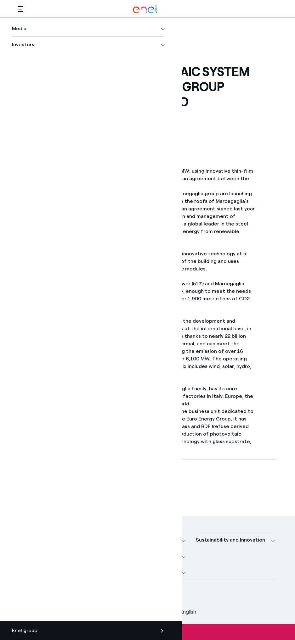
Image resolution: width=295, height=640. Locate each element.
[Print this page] (41, 126)
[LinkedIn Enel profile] (53, 595)
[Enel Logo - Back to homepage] (145, 9)
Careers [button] (116, 572)
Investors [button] (29, 572)
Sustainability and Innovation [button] (230, 540)
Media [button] (114, 540)
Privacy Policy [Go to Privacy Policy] (76, 612)
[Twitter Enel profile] (39, 595)
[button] (20, 9)
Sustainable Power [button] (129, 556)
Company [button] (29, 540)
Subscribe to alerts (148, 632)
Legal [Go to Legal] (48, 612)
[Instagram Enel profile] (81, 595)
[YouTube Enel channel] (67, 595)
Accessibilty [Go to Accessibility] (150, 612)
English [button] (183, 612)
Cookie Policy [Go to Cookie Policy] (114, 612)
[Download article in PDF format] (73, 486)
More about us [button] (35, 556)
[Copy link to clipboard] (72, 126)
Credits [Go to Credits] (26, 612)
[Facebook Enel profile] (25, 595)
